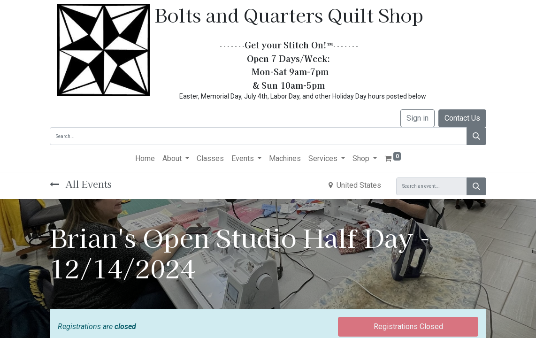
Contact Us (462, 118)
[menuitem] (145, 158)
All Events (81, 184)
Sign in (417, 118)
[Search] (476, 136)
